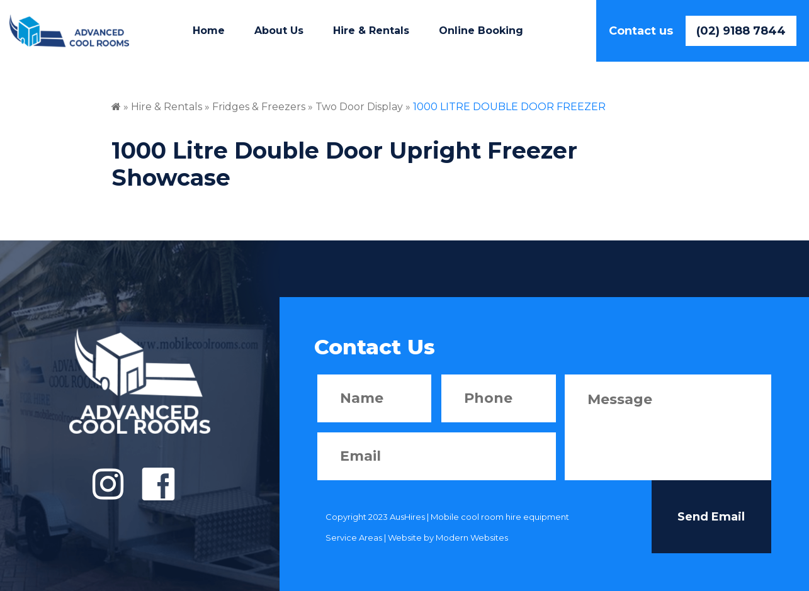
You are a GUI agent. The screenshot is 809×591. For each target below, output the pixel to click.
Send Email (711, 517)
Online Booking (481, 31)
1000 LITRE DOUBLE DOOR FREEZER (509, 107)
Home (209, 31)
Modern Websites (472, 537)
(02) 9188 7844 (741, 31)
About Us (278, 31)
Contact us (641, 31)
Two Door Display (360, 107)
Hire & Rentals (371, 31)
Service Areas (353, 537)
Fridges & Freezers (258, 107)
